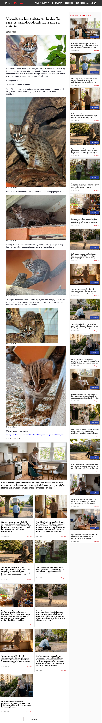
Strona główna (41, 3)
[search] (95, 3)
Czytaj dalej (34, 719)
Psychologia (82, 3)
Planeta (14, 3)
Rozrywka (57, 3)
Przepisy (69, 3)
